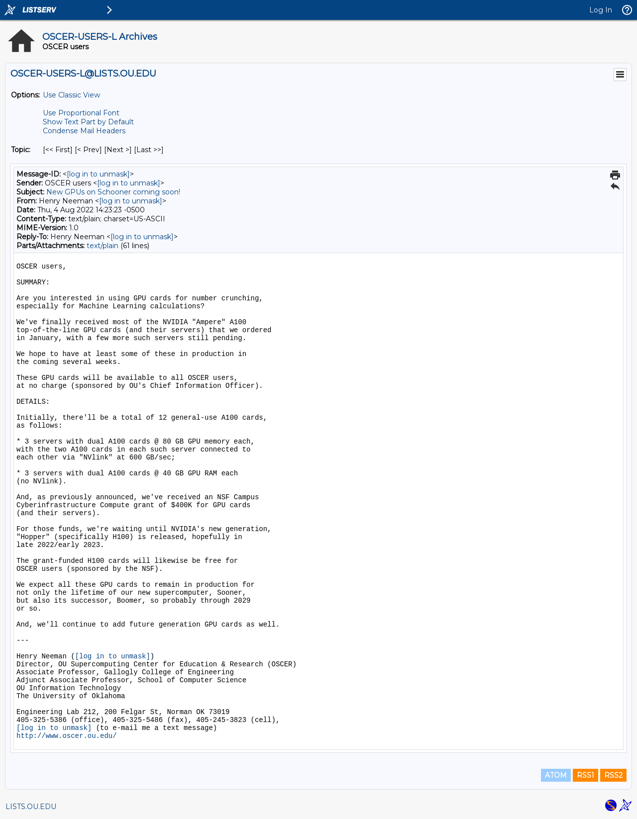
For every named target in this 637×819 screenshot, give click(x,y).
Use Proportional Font (81, 112)
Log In (600, 9)
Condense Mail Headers (84, 130)
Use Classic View (71, 95)
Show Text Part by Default (88, 121)
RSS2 (613, 775)
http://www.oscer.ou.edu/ (66, 736)
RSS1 (585, 775)
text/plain (102, 245)
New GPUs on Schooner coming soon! (113, 191)
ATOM (556, 775)
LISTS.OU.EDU (30, 806)
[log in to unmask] (98, 174)
